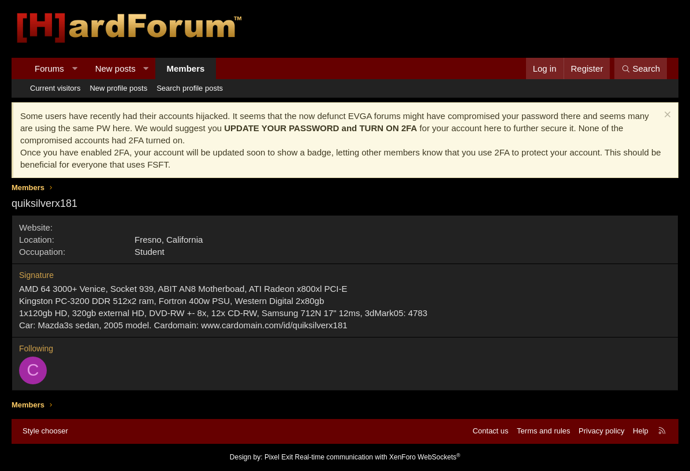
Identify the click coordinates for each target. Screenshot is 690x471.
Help (640, 431)
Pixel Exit (278, 457)
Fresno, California (169, 239)
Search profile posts (189, 88)
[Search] (640, 68)
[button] (74, 68)
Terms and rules (543, 431)
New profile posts (118, 88)
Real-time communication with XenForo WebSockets (378, 457)
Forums (49, 68)
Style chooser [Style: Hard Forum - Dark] (45, 431)
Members (186, 68)
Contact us (490, 431)
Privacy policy (601, 431)
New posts (115, 68)
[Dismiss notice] (666, 116)
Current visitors (55, 88)
